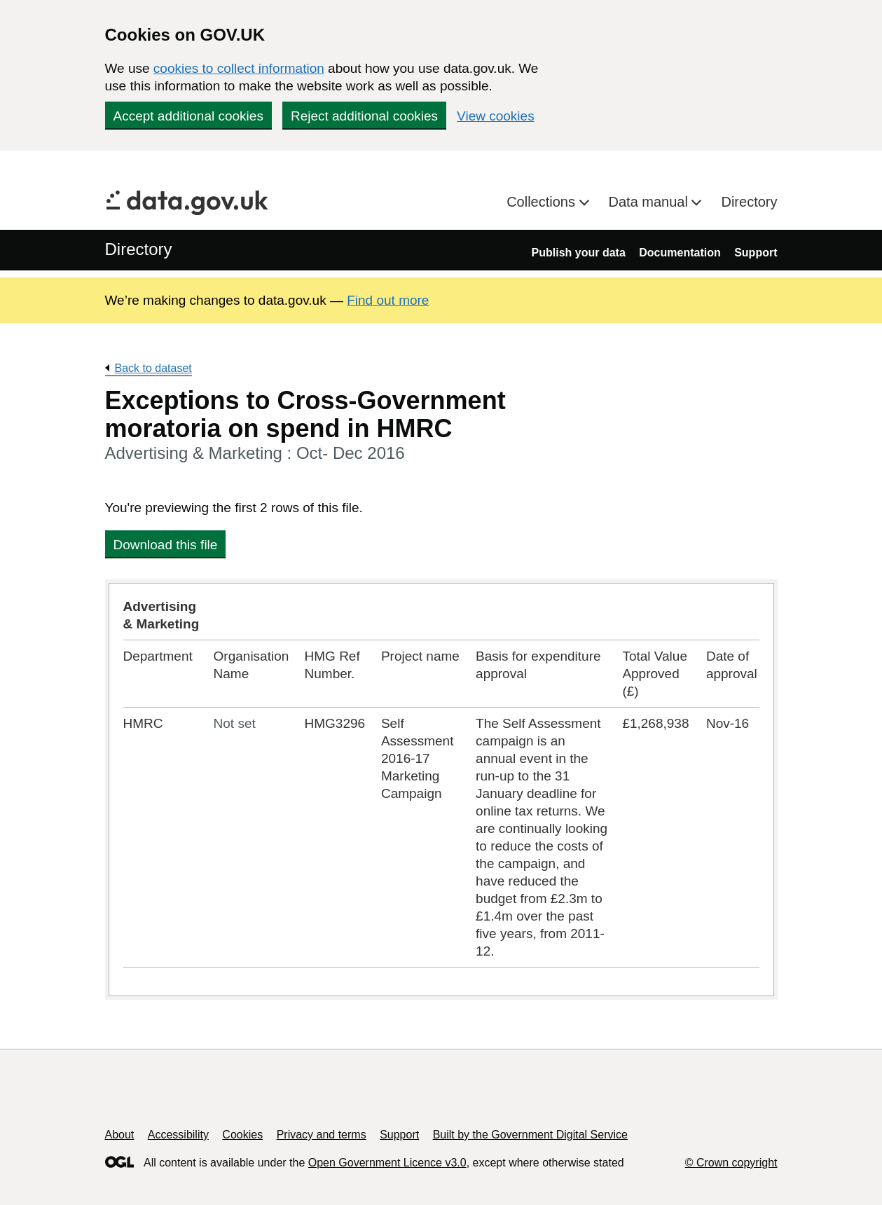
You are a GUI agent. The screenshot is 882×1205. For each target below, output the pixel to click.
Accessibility (178, 1135)
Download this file (165, 544)
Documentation (679, 253)
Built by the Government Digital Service (530, 1135)
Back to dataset (153, 368)
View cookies (496, 116)
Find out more (388, 300)
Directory (749, 201)
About (120, 1135)
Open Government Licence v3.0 (387, 1163)
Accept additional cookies (188, 116)
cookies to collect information (238, 68)
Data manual (650, 201)
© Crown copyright (731, 1163)
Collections (543, 201)
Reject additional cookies (364, 116)
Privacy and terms (321, 1135)
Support (755, 253)
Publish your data (579, 253)
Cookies (242, 1135)
